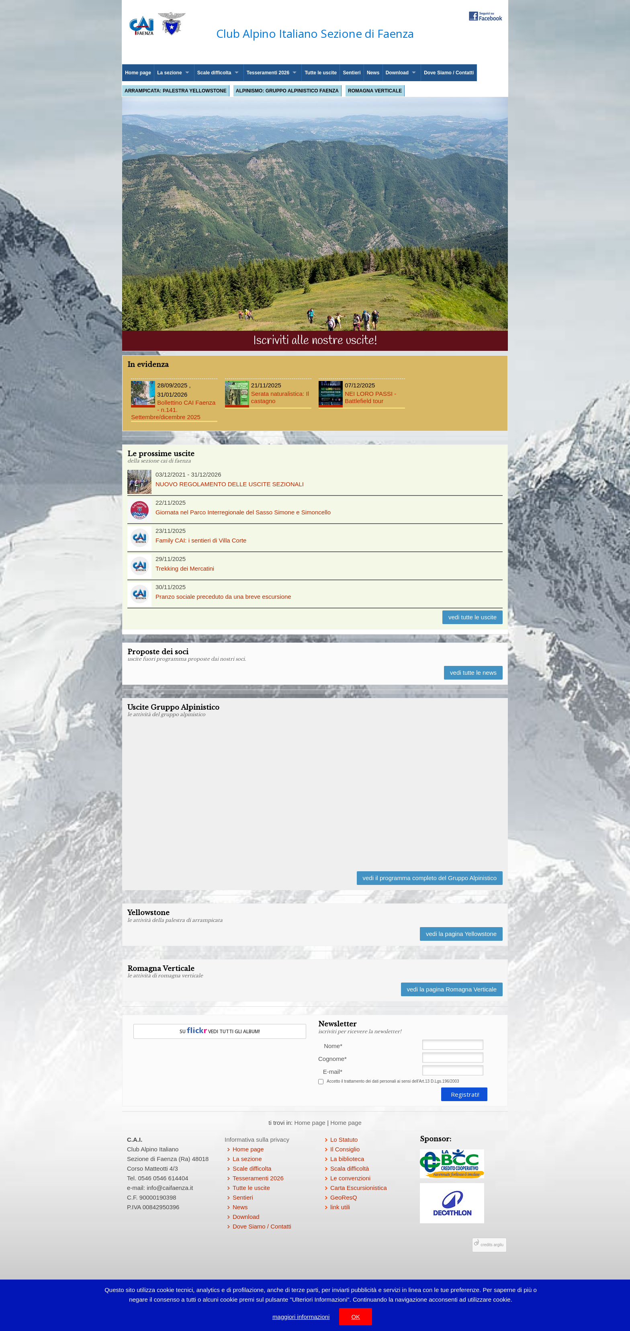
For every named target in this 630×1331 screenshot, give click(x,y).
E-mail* (332, 1071)
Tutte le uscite (321, 73)
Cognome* (330, 1058)
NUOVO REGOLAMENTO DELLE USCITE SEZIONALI (229, 484)
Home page (138, 73)
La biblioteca (347, 1158)
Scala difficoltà (349, 1168)
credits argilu (492, 1245)
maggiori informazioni (301, 1316)
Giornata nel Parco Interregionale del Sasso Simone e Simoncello (243, 512)
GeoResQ (343, 1197)
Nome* (333, 1045)
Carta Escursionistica (358, 1187)
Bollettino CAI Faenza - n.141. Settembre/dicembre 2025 (174, 400)
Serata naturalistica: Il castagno (268, 392)
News (373, 73)
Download (397, 73)
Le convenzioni (350, 1178)
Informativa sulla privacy (257, 1139)
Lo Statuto (344, 1139)
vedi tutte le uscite (472, 617)
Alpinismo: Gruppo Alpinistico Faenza (287, 91)
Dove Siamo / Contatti (449, 73)
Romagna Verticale (375, 91)
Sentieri (352, 73)
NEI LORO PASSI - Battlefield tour (362, 392)
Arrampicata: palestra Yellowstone (176, 91)
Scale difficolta (214, 73)
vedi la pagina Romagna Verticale (452, 989)
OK (355, 1316)
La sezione (169, 73)
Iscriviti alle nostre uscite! (315, 341)
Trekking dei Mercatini (184, 568)
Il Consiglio (345, 1149)
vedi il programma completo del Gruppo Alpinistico (430, 877)
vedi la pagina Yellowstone (461, 933)
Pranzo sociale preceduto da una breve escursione (223, 596)
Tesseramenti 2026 (268, 73)
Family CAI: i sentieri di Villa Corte (200, 540)
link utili (340, 1207)
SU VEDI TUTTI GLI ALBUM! (220, 1031)
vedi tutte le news (473, 672)
